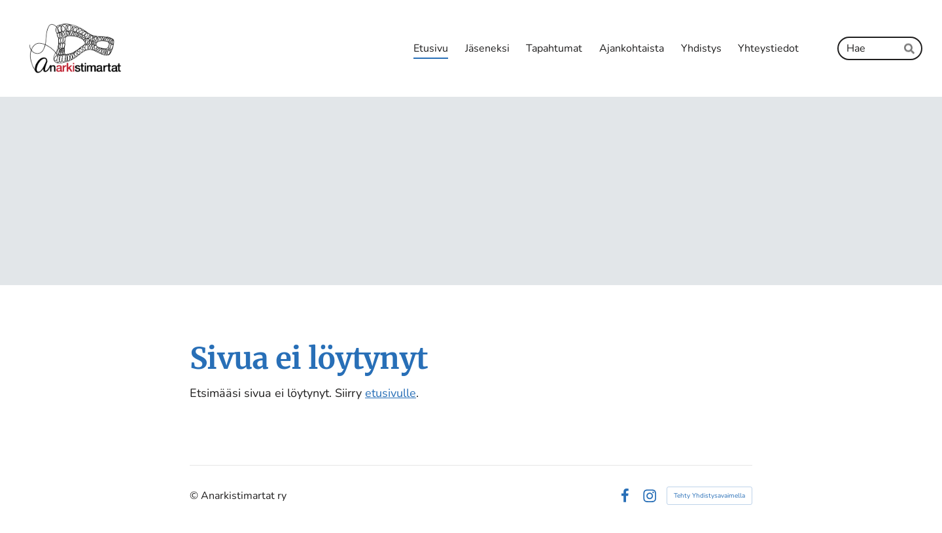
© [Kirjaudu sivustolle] (195, 496)
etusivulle (390, 393)
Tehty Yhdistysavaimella (709, 495)
